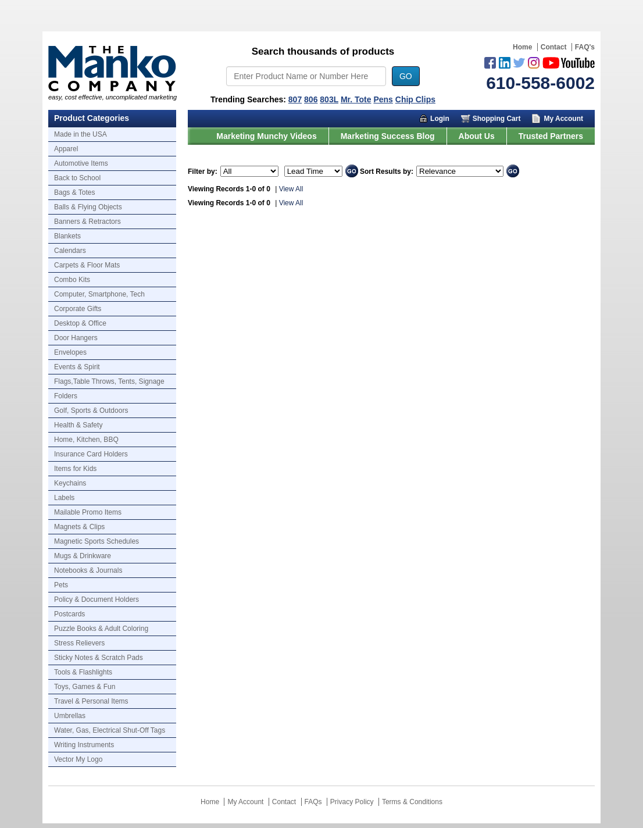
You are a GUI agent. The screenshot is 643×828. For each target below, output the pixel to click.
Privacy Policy (352, 802)
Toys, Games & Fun (84, 687)
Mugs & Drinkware (82, 556)
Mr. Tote (356, 99)
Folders (65, 396)
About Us (477, 136)
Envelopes (70, 352)
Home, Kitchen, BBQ (86, 440)
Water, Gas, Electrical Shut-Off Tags (109, 730)
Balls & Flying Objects (88, 207)
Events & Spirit (77, 367)
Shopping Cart (497, 119)
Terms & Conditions (412, 802)
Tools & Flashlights (83, 672)
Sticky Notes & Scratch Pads (98, 658)
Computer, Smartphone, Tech (99, 294)
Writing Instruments (84, 745)
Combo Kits (72, 280)
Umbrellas (69, 716)
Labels (64, 498)
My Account (563, 119)
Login (439, 119)
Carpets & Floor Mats (87, 265)
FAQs (313, 802)
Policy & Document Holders (96, 599)
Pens (382, 99)
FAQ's (585, 47)
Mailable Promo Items (88, 512)
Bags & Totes (74, 192)
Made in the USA (80, 134)
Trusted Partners (551, 136)
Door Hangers (76, 338)
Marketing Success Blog (388, 136)
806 (310, 99)
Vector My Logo (78, 759)
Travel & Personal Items (91, 701)
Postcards (69, 614)
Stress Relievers (79, 643)
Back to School (77, 178)
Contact (554, 47)
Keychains (70, 483)
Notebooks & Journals (88, 570)
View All (291, 189)
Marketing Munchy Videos (266, 136)
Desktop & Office (80, 323)
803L (329, 99)
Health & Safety (78, 425)
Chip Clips (415, 99)
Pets (61, 585)
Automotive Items (81, 163)
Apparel (66, 149)
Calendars (70, 251)
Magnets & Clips (79, 527)
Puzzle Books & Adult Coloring (101, 628)
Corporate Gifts (77, 309)
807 (295, 99)
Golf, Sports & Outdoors (91, 410)
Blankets (67, 236)
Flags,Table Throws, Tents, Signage (109, 381)
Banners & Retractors (87, 221)
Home (522, 47)
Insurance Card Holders (91, 454)
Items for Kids (75, 469)
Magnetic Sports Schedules (96, 541)
